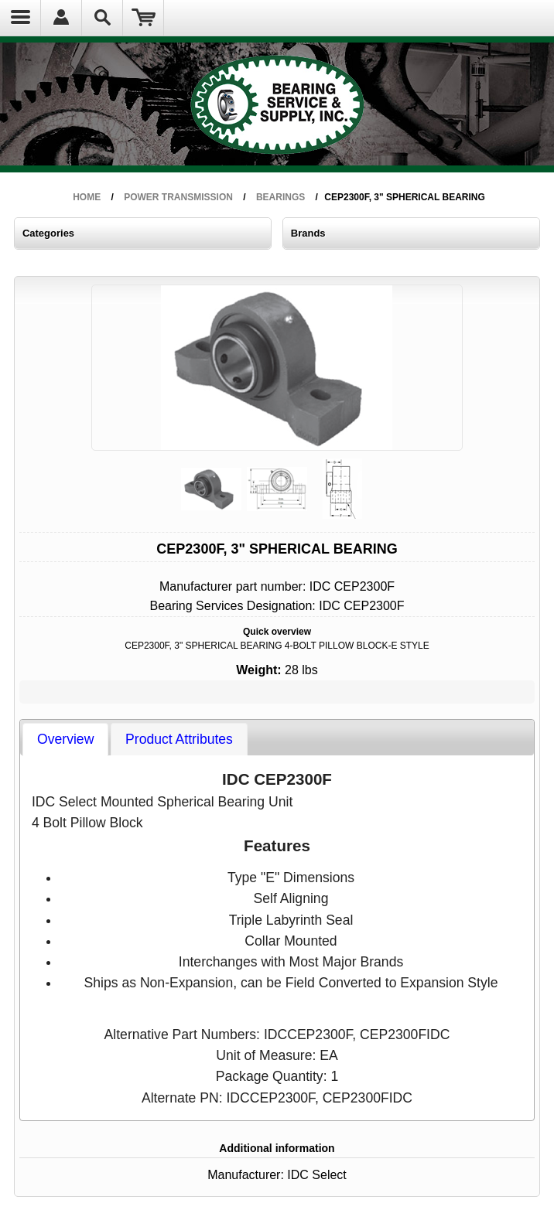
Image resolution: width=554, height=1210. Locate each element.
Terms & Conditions (193, 1136)
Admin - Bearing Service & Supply (334, 1126)
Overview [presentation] (51, 712)
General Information (193, 1126)
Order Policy (62, 1126)
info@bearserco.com (91, 1097)
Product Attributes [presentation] (129, 712)
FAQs (52, 1145)
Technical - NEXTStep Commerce (334, 1136)
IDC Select (304, 1040)
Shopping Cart (143, 18)
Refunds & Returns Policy (80, 1136)
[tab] (51, 713)
